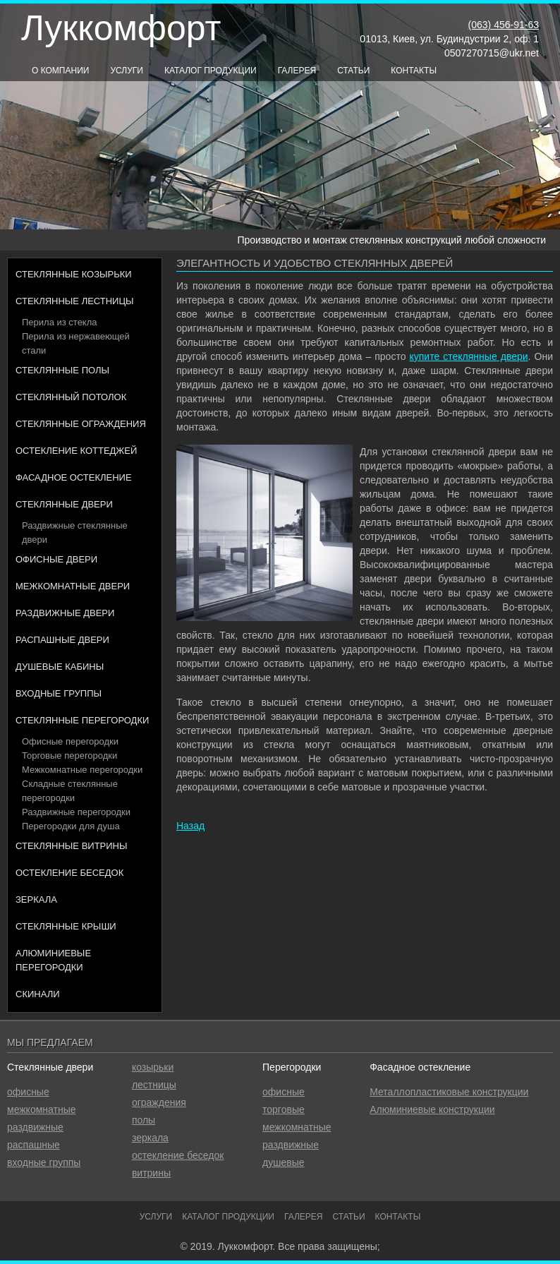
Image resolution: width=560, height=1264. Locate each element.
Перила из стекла (59, 322)
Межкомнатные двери (73, 586)
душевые (283, 1162)
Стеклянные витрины (72, 846)
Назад (190, 825)
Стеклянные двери (64, 504)
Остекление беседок (69, 872)
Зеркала (36, 899)
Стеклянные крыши (66, 926)
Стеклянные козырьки (74, 274)
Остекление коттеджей (76, 450)
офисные (28, 1091)
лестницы (154, 1084)
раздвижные (35, 1127)
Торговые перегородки (69, 755)
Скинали (38, 994)
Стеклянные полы (62, 370)
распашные (33, 1144)
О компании (60, 71)
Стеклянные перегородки (82, 720)
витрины (151, 1173)
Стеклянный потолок (71, 397)
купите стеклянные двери (469, 356)
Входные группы (59, 693)
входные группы (43, 1162)
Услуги (126, 71)
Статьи (353, 71)
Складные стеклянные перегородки (70, 790)
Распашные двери (62, 639)
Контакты (414, 71)
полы (143, 1120)
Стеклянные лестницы (75, 301)
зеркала (150, 1137)
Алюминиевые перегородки (53, 960)
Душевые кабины (60, 666)
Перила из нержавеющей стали (76, 343)
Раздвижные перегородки (76, 812)
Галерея (297, 71)
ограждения (159, 1102)
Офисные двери (56, 559)
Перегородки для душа (71, 826)
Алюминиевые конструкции (432, 1109)
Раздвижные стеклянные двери (75, 532)
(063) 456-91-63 (503, 24)
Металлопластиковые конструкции (449, 1091)
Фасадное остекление (74, 477)
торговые (283, 1109)
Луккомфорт (121, 28)
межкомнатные (41, 1109)
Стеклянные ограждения (81, 424)
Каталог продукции (210, 71)
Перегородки (291, 1067)
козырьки (153, 1067)
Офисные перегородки (70, 741)
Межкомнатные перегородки (82, 769)
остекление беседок (178, 1155)
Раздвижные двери (65, 613)
